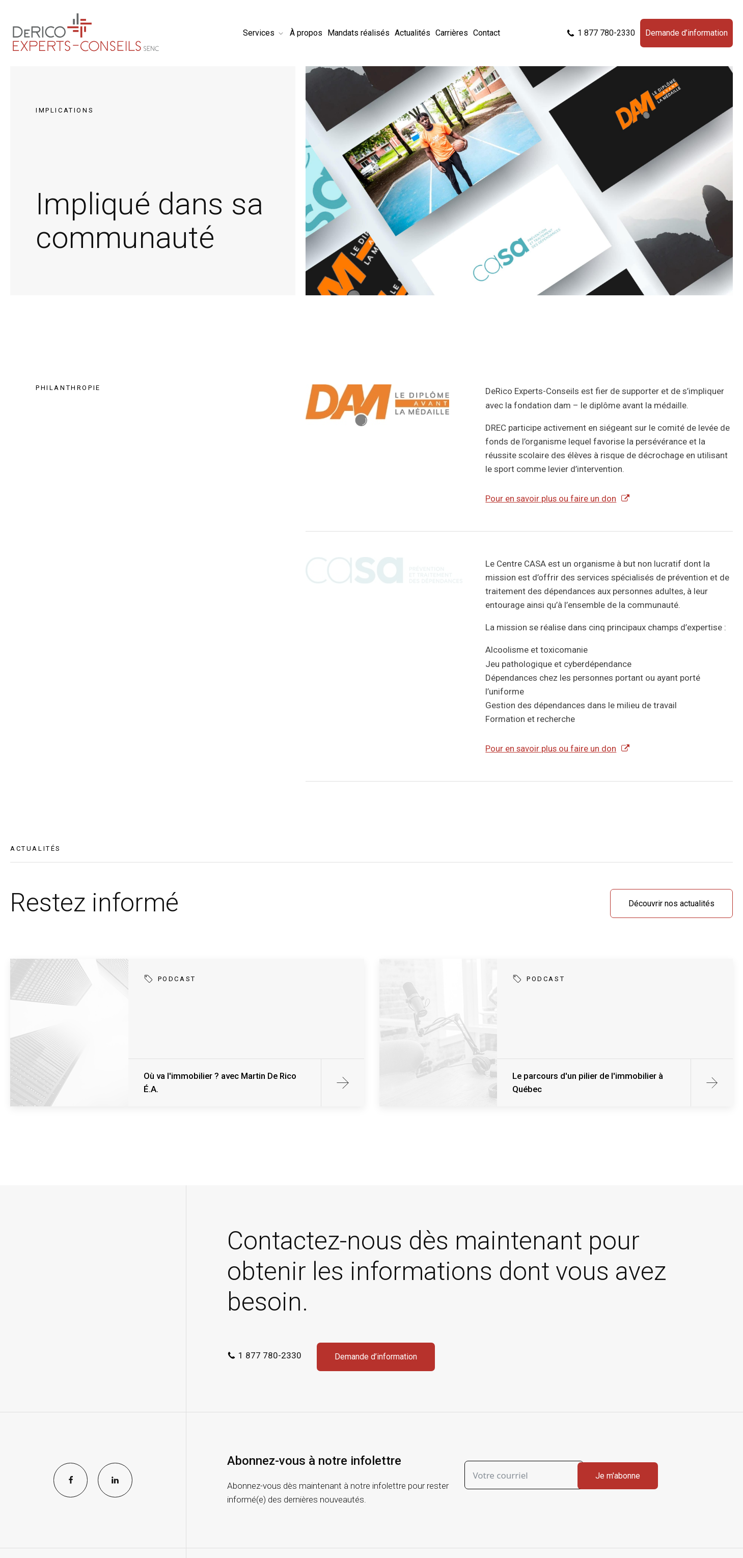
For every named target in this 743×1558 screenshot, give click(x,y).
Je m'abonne (617, 1476)
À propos (306, 33)
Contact (486, 33)
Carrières (451, 33)
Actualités (412, 33)
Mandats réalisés (358, 33)
